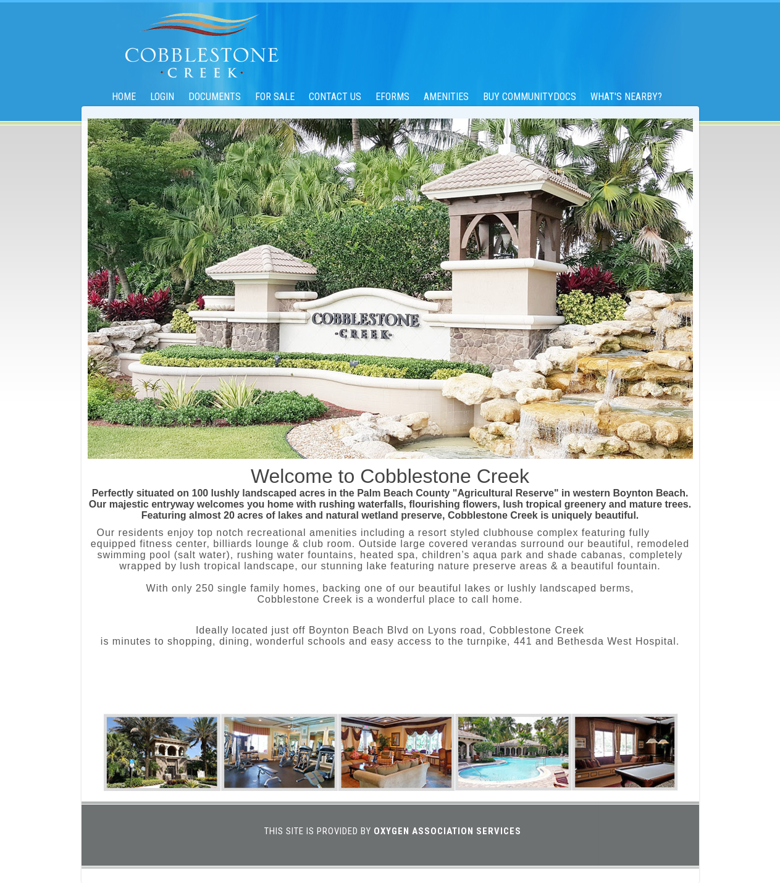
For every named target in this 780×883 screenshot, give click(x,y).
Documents (214, 97)
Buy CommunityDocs (529, 97)
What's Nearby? (626, 97)
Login (162, 97)
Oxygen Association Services (447, 831)
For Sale (275, 97)
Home (124, 97)
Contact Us (335, 97)
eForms (392, 97)
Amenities (446, 97)
